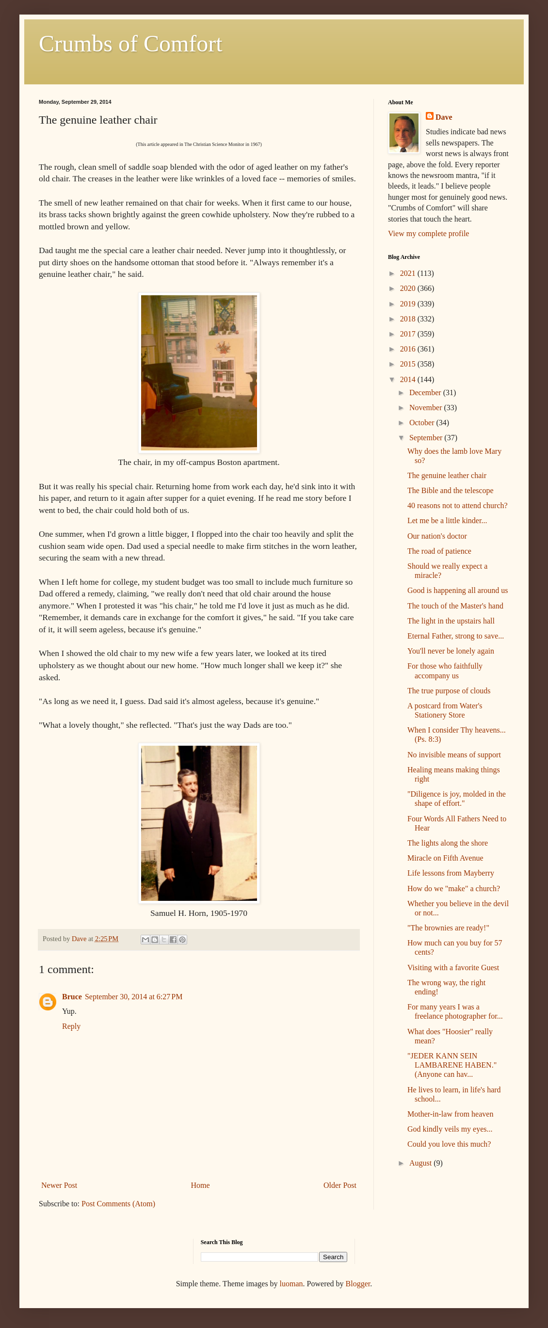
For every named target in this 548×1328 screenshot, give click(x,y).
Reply (71, 1026)
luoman (291, 1284)
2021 (409, 273)
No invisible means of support (454, 755)
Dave (443, 117)
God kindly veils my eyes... (450, 1129)
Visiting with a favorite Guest (453, 967)
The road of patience (439, 551)
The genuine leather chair (446, 475)
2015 (409, 364)
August (421, 1163)
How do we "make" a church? (453, 888)
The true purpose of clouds (449, 691)
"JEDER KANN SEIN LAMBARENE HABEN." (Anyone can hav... (452, 1065)
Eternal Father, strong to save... (455, 636)
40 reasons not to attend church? (457, 505)
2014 (409, 379)
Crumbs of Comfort (131, 43)
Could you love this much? (449, 1144)
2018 (409, 319)
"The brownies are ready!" (448, 928)
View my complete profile (428, 233)
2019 (409, 304)
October (422, 422)
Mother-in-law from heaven (450, 1114)
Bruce (72, 996)
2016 (409, 349)
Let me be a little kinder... (447, 520)
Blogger (358, 1284)
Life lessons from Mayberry (450, 873)
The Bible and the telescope (450, 490)
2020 (409, 288)
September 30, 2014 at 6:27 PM (134, 996)
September (426, 437)
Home (200, 1185)
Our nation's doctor (437, 536)
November (426, 407)
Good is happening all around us (457, 590)
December (426, 392)
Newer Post (59, 1185)
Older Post (339, 1185)
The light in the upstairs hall (451, 621)
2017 (409, 334)
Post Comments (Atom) (118, 1204)
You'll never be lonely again (450, 651)
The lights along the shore (447, 843)
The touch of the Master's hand (455, 606)
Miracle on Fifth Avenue (445, 858)
